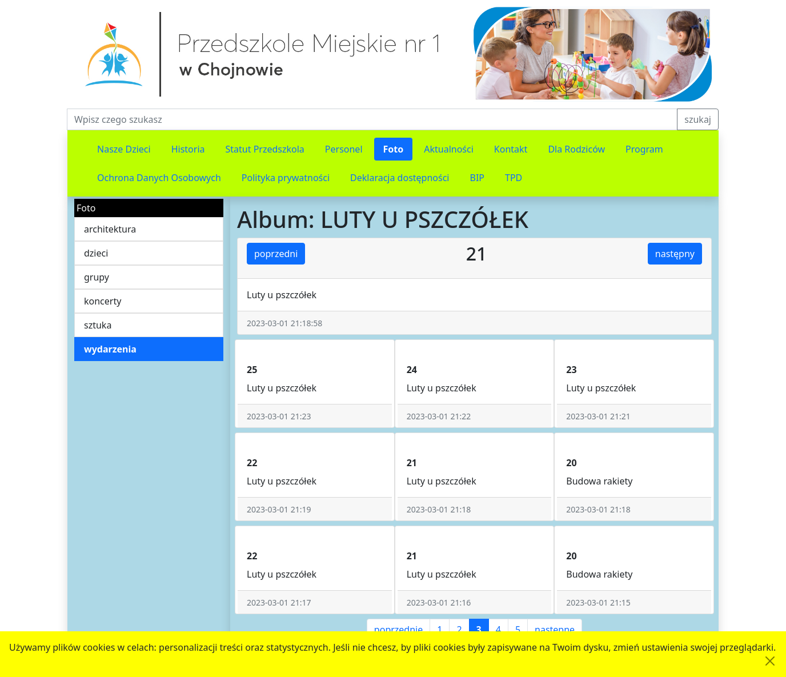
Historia (188, 149)
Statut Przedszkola (265, 149)
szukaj (697, 119)
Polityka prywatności (286, 177)
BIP (477, 177)
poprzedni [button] (276, 253)
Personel (344, 149)
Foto (393, 149)
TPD (513, 177)
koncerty (102, 301)
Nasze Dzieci (124, 149)
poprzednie (398, 629)
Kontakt (511, 149)
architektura (110, 229)
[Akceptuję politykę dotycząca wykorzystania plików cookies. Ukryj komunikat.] (770, 661)
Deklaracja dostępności (399, 177)
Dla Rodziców (576, 149)
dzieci (96, 253)
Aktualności (449, 149)
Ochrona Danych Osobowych (159, 177)
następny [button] (675, 253)
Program (644, 149)
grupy (96, 277)
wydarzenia (110, 349)
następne (555, 629)
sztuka (97, 325)
